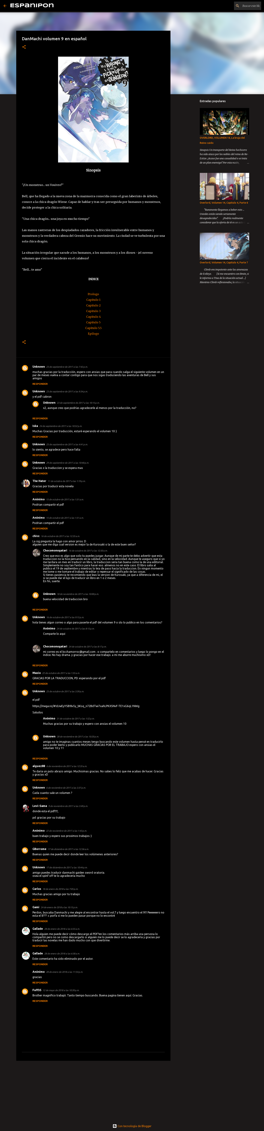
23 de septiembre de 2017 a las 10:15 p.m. (78, 403)
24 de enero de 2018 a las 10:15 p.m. (59, 907)
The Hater (39, 480)
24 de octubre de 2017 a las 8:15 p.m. (75, 628)
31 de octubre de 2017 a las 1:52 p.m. (75, 718)
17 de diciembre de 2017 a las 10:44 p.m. (66, 867)
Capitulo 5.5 (93, 328)
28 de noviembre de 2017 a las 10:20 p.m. (78, 736)
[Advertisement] (93, 1090)
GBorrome (39, 848)
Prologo (93, 294)
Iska (35, 425)
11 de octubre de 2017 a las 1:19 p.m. (66, 481)
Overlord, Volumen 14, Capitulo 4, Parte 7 (224, 262)
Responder (40, 383)
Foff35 (36, 990)
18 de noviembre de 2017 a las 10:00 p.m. (78, 594)
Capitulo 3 (93, 311)
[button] (24, 47)
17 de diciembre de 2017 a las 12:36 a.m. (68, 849)
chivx (36, 536)
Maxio (36, 672)
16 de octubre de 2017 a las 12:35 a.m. (60, 536)
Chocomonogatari (55, 550)
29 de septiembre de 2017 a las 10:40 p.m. (67, 463)
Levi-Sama (39, 805)
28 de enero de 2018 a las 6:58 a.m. (62, 953)
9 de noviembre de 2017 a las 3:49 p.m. (68, 806)
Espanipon (32, 5)
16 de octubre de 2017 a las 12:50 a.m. (88, 550)
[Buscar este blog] (242, 6)
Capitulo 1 (93, 299)
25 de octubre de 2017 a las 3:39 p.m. (65, 691)
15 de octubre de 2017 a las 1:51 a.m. (65, 499)
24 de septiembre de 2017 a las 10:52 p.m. (60, 426)
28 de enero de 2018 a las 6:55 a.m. (62, 929)
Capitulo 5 (93, 322)
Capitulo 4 (93, 316)
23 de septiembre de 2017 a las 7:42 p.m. (67, 367)
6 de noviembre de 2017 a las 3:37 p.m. (66, 787)
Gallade (37, 928)
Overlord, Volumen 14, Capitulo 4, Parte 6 (224, 202)
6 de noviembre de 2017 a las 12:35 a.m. (66, 766)
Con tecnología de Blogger (132, 1126)
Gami (35, 907)
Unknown (38, 366)
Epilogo (93, 333)
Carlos (36, 888)
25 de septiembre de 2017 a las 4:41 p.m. (67, 444)
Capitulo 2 (93, 305)
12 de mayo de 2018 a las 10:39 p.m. (61, 990)
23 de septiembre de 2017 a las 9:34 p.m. (67, 391)
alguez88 (38, 766)
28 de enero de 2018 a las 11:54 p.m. (64, 972)
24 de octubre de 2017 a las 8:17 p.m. (87, 646)
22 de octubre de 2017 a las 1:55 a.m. (61, 673)
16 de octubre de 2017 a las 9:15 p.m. (65, 617)
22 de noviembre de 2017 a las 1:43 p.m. (66, 831)
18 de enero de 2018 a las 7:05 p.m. (60, 889)
